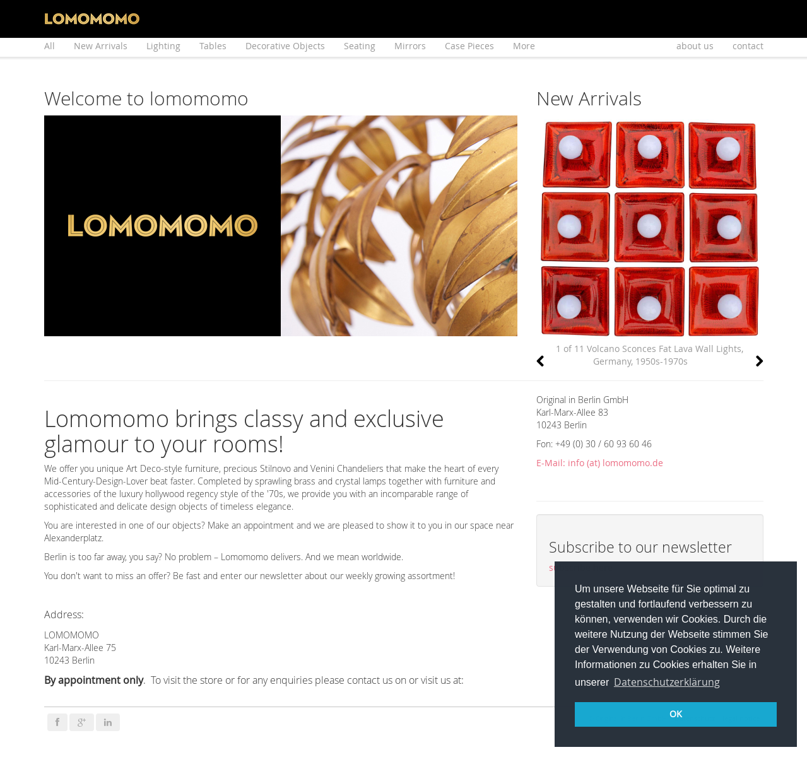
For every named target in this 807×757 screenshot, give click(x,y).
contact (748, 46)
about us (695, 46)
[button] (540, 361)
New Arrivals (100, 46)
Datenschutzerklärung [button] (667, 682)
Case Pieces (469, 46)
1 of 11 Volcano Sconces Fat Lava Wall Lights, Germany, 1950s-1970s (649, 355)
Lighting (163, 46)
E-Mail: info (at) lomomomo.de (599, 463)
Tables (213, 46)
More (524, 46)
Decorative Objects (285, 46)
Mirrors (410, 46)
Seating (359, 46)
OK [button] (675, 714)
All (49, 46)
